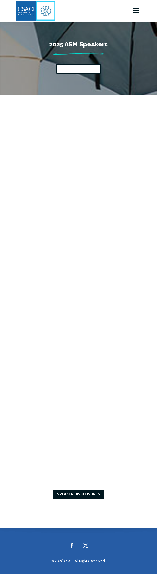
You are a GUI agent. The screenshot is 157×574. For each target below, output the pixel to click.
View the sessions (78, 69)
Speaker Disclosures (78, 494)
